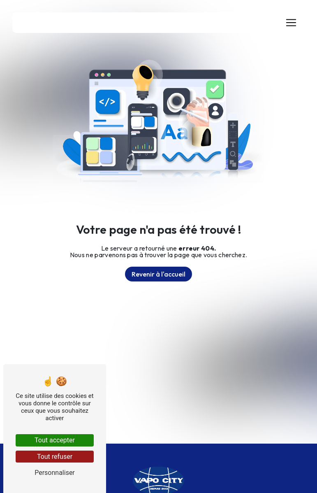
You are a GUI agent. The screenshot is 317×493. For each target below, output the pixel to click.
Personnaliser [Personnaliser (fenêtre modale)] (55, 473)
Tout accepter (55, 440)
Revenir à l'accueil (158, 274)
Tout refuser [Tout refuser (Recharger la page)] (54, 456)
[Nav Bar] (291, 22)
